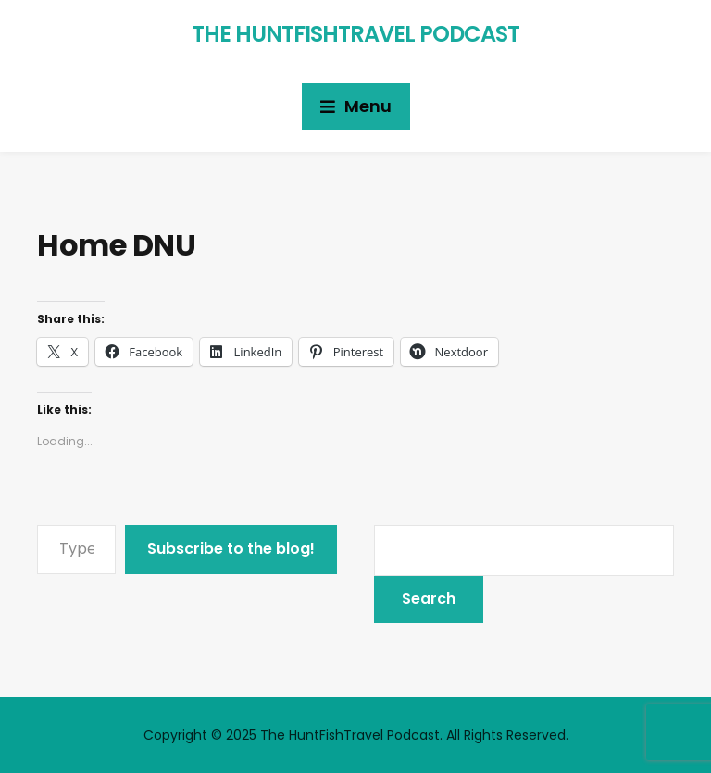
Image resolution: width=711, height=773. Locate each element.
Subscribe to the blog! (231, 548)
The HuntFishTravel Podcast (355, 34)
